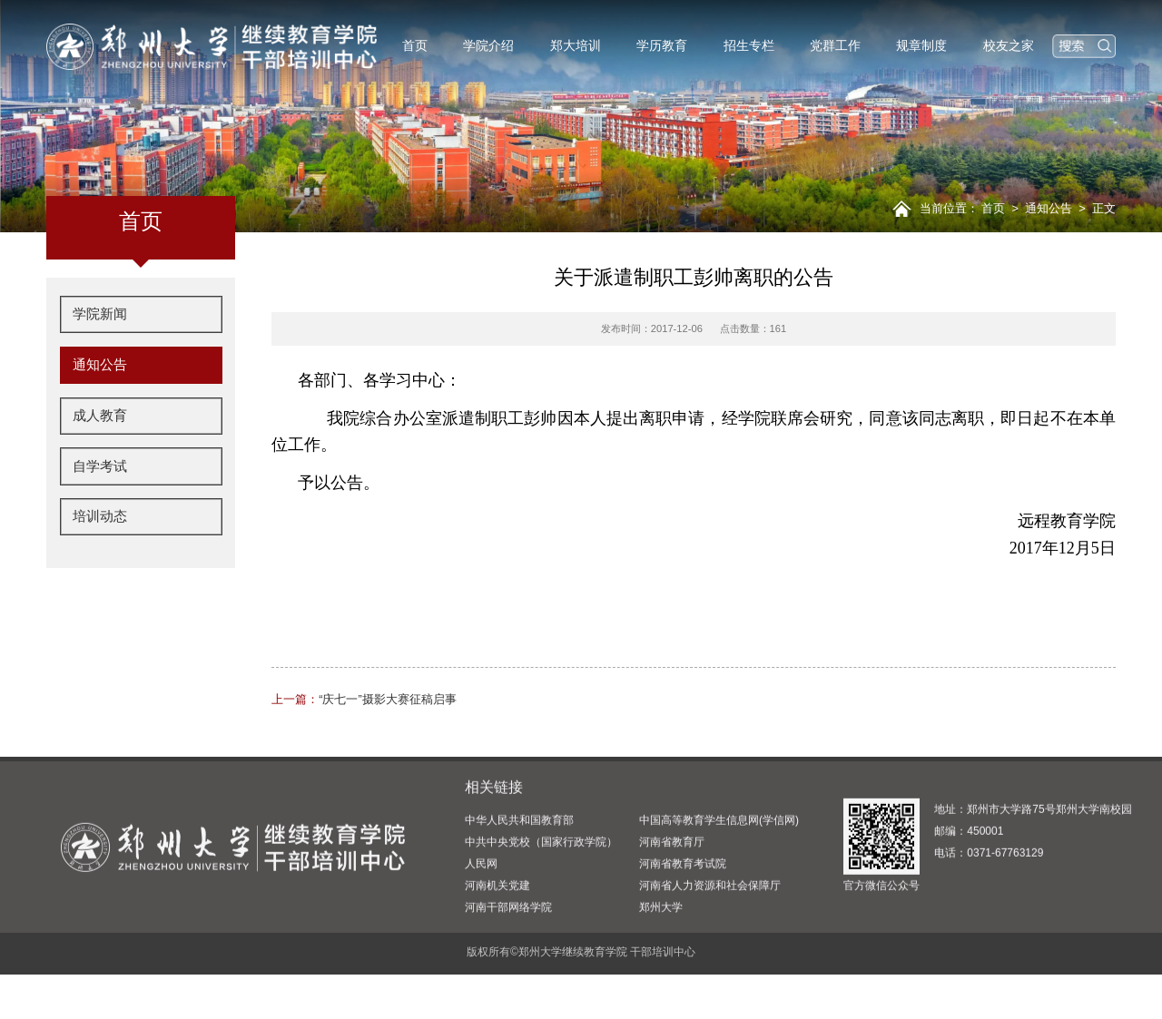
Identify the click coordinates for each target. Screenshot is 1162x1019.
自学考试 (98, 465)
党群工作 (835, 45)
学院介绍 (488, 45)
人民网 (481, 941)
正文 (1104, 208)
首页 (415, 45)
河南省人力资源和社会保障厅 (710, 962)
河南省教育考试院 (682, 941)
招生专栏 (749, 45)
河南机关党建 (497, 962)
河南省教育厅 (671, 919)
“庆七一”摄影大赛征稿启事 (364, 699)
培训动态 (98, 514)
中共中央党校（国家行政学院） (541, 919)
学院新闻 (98, 320)
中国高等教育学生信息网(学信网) (719, 897)
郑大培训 (575, 45)
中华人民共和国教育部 (519, 897)
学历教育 (661, 45)
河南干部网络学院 (508, 984)
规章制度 (921, 45)
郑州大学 (661, 984)
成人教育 (98, 417)
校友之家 (1008, 45)
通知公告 (1048, 208)
